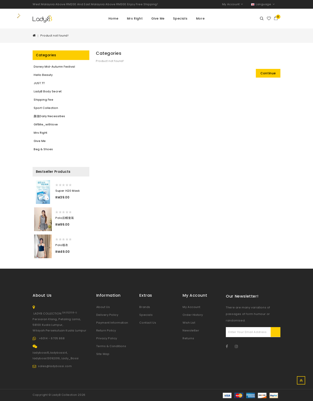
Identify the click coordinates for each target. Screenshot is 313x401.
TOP (301, 380)
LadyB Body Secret (48, 91)
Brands (144, 307)
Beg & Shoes (43, 149)
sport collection (46, 108)
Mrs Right (135, 18)
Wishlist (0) (269, 18)
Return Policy (106, 330)
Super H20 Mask (67, 191)
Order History (193, 315)
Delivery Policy (107, 315)
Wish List (189, 323)
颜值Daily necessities (49, 116)
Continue (268, 73)
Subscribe (275, 332)
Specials (180, 18)
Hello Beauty (43, 75)
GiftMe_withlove (46, 124)
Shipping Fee (43, 100)
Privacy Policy (106, 338)
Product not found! (54, 35)
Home (113, 18)
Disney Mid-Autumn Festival (54, 67)
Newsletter (191, 330)
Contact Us (147, 323)
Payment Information (112, 323)
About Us (103, 307)
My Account (191, 307)
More (200, 18)
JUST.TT (39, 83)
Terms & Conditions (111, 346)
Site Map (103, 354)
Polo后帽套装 (64, 218)
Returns (188, 338)
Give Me (158, 18)
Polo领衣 (61, 245)
